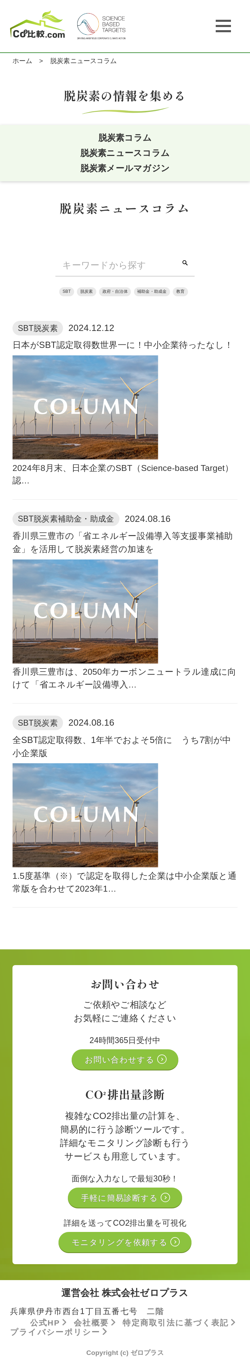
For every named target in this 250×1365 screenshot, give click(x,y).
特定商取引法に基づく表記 (177, 1323)
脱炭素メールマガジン (125, 168)
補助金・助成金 (152, 291)
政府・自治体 (115, 291)
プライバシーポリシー (57, 1332)
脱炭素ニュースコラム (125, 153)
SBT (67, 291)
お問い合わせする (121, 1060)
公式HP (46, 1323)
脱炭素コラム (125, 138)
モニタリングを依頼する (121, 1243)
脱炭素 (86, 291)
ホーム (22, 60)
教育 (180, 291)
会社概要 (93, 1323)
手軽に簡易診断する (121, 1198)
